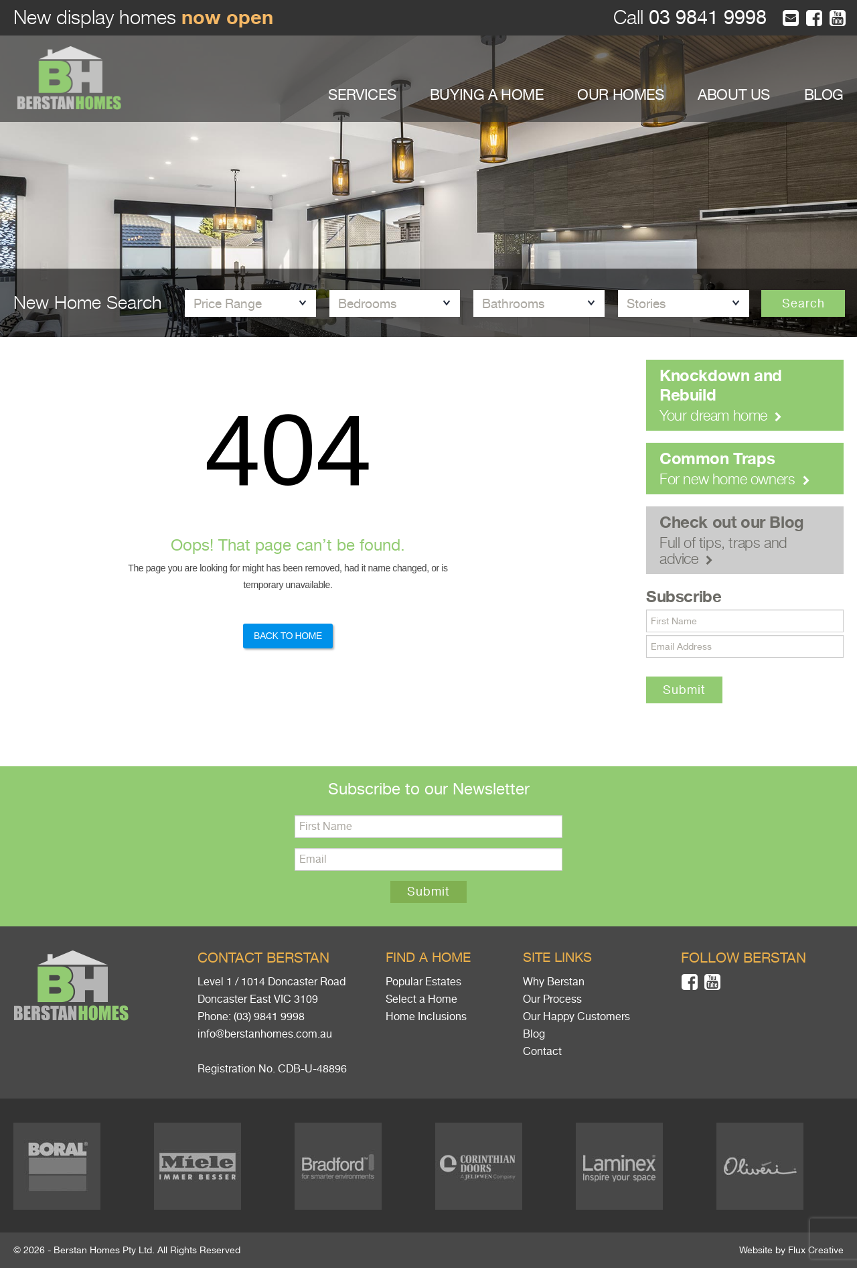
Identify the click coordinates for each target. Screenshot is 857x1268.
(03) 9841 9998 (269, 1017)
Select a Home (421, 999)
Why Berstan (554, 982)
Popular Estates (423, 982)
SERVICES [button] (362, 94)
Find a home (428, 957)
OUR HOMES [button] (620, 94)
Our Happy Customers (576, 1017)
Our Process (552, 999)
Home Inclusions (426, 1017)
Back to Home (288, 635)
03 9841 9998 (705, 18)
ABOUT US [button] (734, 94)
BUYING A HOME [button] (487, 94)
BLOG (824, 94)
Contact (542, 1052)
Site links (557, 957)
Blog (534, 1034)
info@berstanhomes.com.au (265, 1034)
